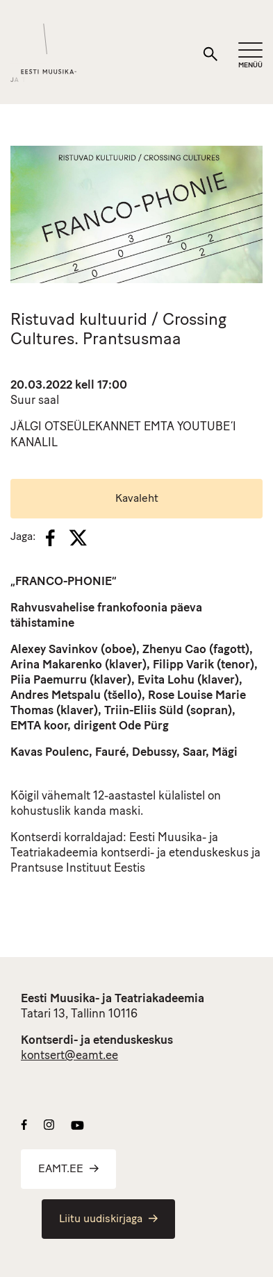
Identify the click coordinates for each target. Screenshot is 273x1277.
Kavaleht (136, 499)
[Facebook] (50, 538)
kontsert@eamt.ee (69, 1056)
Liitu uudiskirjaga (108, 1219)
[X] (78, 538)
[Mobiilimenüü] (250, 55)
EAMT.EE (68, 1169)
